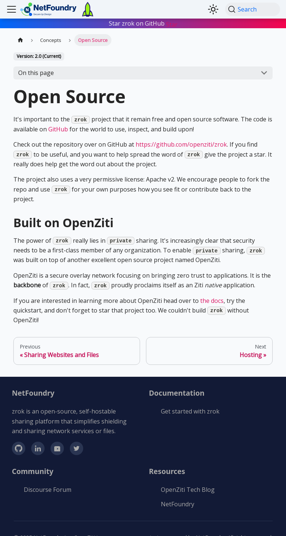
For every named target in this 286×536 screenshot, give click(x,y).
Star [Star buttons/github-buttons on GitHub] (172, 24)
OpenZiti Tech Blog (188, 490)
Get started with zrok (190, 411)
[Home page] (20, 40)
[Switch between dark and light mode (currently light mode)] (213, 9)
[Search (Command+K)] (252, 9)
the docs (212, 301)
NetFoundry (177, 504)
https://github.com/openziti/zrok (181, 144)
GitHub (58, 129)
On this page (36, 73)
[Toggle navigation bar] (11, 9)
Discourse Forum (47, 490)
